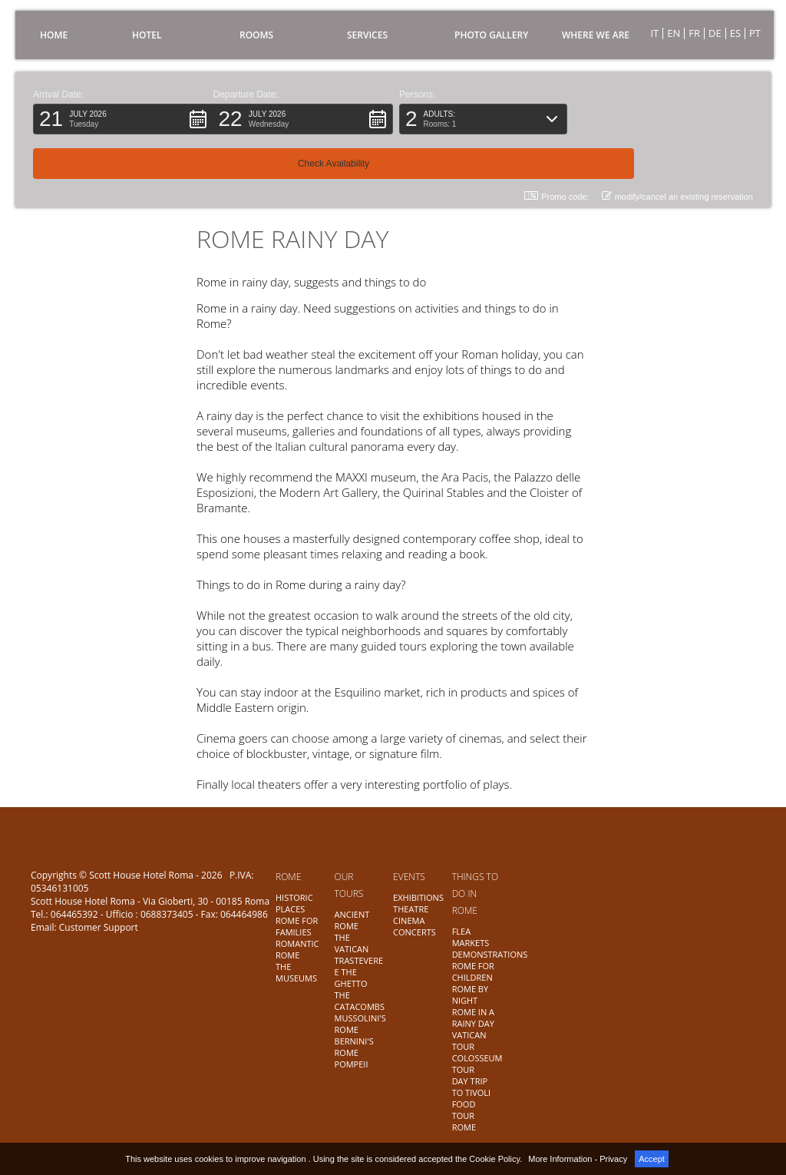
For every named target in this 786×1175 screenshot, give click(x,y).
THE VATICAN (352, 943)
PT (755, 33)
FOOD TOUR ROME (464, 1115)
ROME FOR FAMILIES (297, 926)
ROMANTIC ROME (297, 949)
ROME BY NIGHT (470, 994)
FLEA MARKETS (471, 936)
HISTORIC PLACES (294, 903)
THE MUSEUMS (296, 972)
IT (654, 33)
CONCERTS (414, 932)
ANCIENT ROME (352, 920)
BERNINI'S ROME (354, 1046)
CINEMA (408, 920)
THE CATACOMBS (360, 1000)
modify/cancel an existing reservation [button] (677, 152)
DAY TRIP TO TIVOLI (471, 1086)
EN (673, 33)
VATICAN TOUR (469, 1040)
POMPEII (351, 1064)
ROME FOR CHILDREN (473, 971)
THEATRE (410, 909)
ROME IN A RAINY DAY (473, 1017)
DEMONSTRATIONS (490, 954)
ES (735, 33)
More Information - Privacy (577, 1158)
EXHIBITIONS (418, 897)
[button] (123, 119)
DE (715, 33)
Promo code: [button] (556, 152)
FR (694, 33)
